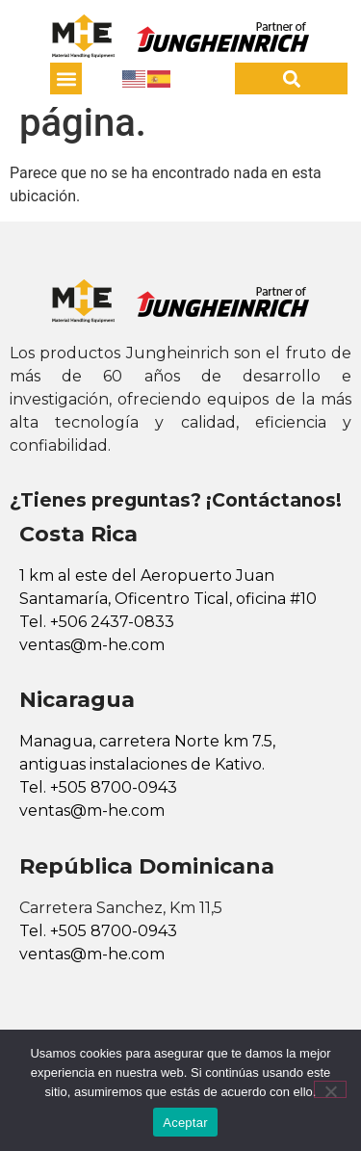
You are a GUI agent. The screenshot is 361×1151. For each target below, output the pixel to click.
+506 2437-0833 (112, 622)
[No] (330, 1089)
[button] (66, 78)
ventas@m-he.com (92, 645)
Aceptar (185, 1122)
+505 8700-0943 (113, 787)
